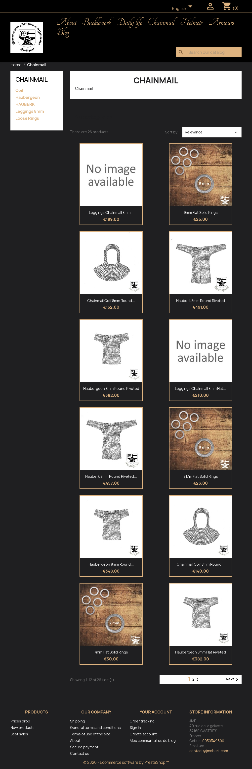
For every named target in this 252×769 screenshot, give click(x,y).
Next (233, 679)
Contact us (79, 753)
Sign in (135, 727)
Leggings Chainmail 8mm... (111, 212)
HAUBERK (25, 104)
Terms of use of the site (90, 734)
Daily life (129, 22)
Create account (143, 734)
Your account (156, 712)
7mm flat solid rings (111, 652)
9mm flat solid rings (201, 212)
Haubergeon (27, 97)
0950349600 (213, 740)
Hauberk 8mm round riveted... (111, 476)
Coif (19, 90)
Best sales (19, 734)
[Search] (209, 52)
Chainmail (161, 22)
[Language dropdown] (183, 9)
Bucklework (96, 22)
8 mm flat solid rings (200, 476)
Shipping (77, 721)
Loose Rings (27, 118)
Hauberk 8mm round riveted (200, 300)
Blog (62, 32)
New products (22, 727)
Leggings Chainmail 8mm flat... (200, 388)
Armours (221, 22)
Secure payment (84, 747)
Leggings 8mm (29, 111)
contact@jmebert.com (208, 750)
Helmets (191, 22)
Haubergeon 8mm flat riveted (200, 652)
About (66, 22)
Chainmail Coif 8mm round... (111, 300)
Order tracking (142, 721)
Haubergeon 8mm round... (111, 564)
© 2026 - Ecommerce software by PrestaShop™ (126, 762)
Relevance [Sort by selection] (212, 132)
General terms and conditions (95, 727)
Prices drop (20, 721)
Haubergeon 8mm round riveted (111, 388)
